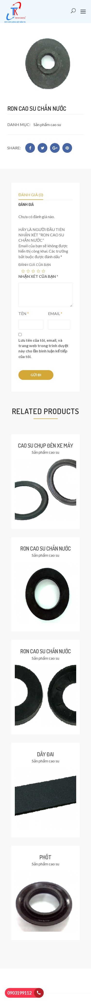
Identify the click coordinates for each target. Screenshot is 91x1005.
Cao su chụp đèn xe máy (45, 445)
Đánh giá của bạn (34, 265)
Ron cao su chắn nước (45, 548)
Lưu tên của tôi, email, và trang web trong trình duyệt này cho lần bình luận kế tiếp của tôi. (43, 348)
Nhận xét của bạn (38, 276)
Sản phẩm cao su (47, 124)
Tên (23, 313)
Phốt (45, 857)
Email (55, 313)
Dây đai (45, 754)
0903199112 (19, 993)
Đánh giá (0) (30, 194)
